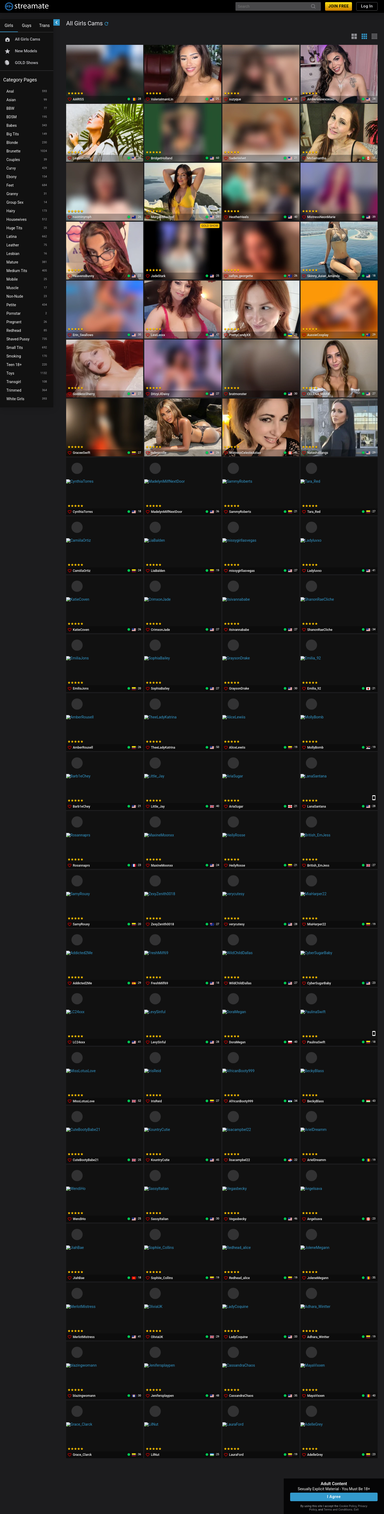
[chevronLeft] (56, 22)
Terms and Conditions (338, 1509)
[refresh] (106, 23)
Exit (356, 1509)
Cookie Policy (348, 1506)
